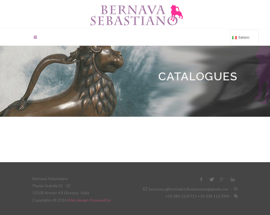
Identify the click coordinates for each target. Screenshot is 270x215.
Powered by (100, 200)
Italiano (243, 37)
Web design (79, 200)
